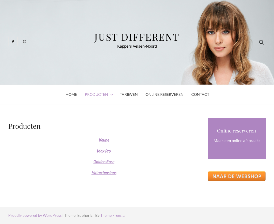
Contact (200, 94)
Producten (96, 94)
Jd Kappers (236, 147)
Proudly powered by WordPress (35, 215)
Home (71, 94)
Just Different (137, 36)
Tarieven (129, 94)
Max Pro (104, 151)
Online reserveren (165, 94)
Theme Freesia (112, 215)
